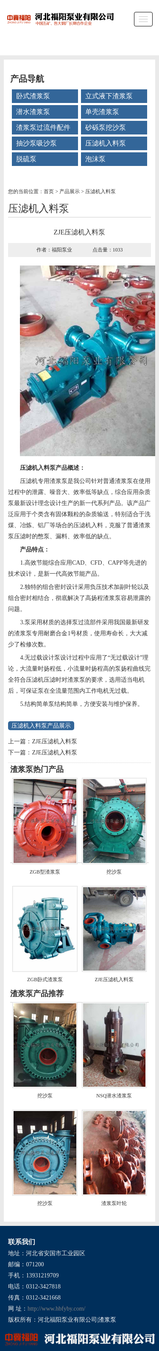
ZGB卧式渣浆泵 (45, 980)
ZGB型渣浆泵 (45, 872)
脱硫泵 (26, 159)
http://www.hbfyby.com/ (57, 1308)
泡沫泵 (95, 159)
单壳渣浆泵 (102, 111)
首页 (49, 191)
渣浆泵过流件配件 (43, 127)
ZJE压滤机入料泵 (54, 741)
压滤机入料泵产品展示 (41, 726)
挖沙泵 (114, 872)
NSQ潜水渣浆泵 (114, 1096)
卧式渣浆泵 (33, 96)
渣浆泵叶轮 (114, 1203)
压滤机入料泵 (105, 143)
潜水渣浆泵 (33, 111)
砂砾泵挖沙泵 (105, 127)
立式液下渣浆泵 (109, 96)
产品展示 (69, 191)
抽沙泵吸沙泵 (36, 143)
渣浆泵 (107, 1320)
